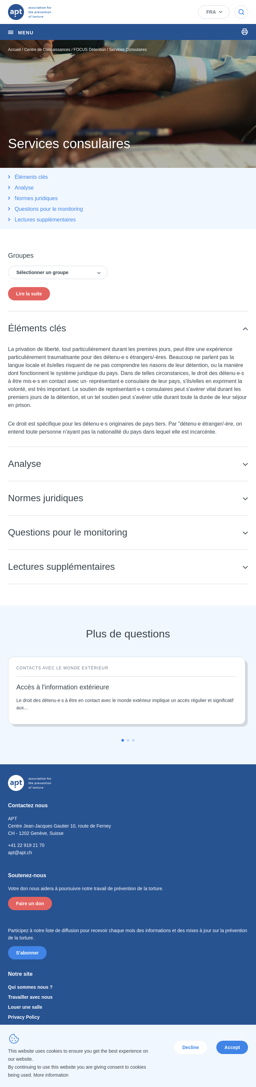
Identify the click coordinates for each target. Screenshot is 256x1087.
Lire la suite (29, 293)
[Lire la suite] (126, 690)
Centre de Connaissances (47, 49)
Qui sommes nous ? (30, 987)
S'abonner (27, 952)
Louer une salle (25, 1007)
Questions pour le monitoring (49, 209)
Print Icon (244, 31)
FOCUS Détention (90, 49)
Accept (232, 1047)
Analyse (24, 187)
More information (50, 1075)
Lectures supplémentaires (45, 219)
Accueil (14, 49)
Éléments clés (31, 177)
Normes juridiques (36, 198)
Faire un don (30, 903)
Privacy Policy (24, 1017)
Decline (190, 1047)
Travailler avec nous (30, 997)
